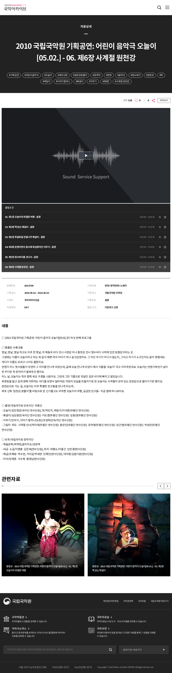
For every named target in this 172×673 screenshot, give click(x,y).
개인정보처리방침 (111, 601)
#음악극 (121, 75)
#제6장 (105, 81)
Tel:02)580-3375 (60, 667)
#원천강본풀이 (80, 75)
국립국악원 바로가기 (160, 601)
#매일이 (46, 81)
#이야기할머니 (63, 81)
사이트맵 (142, 601)
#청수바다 (135, 75)
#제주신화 (62, 75)
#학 (161, 75)
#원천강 (150, 75)
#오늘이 (48, 75)
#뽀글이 (79, 81)
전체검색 (159, 7)
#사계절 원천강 (122, 81)
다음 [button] (167, 486)
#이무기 (93, 81)
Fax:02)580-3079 (83, 667)
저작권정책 (128, 601)
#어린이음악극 (31, 75)
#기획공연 (14, 75)
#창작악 (96, 75)
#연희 (109, 75)
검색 (110, 649)
